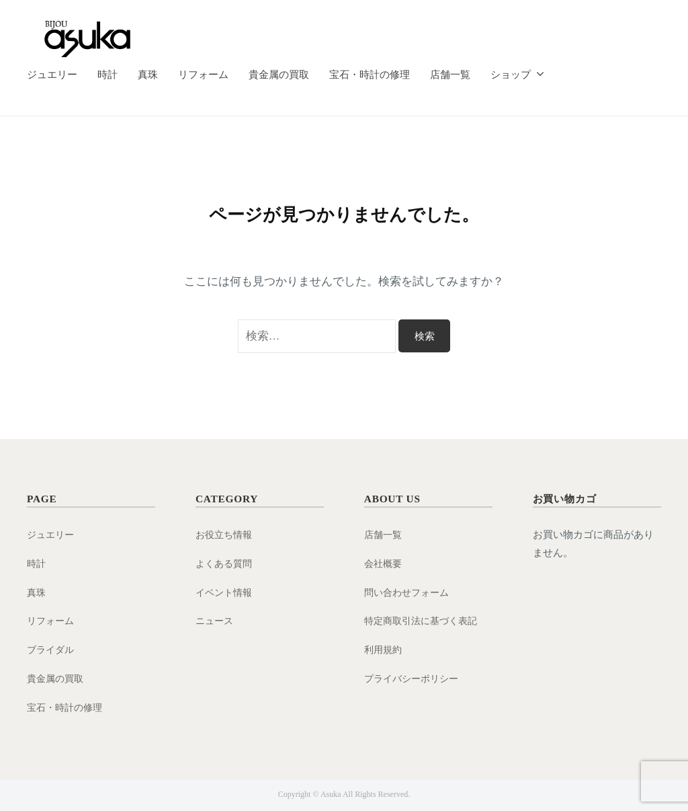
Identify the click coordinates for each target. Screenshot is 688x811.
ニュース (216, 620)
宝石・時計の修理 (369, 74)
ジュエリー (52, 74)
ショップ (510, 74)
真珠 (148, 74)
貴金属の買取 (279, 74)
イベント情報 (226, 592)
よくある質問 (226, 563)
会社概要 (384, 563)
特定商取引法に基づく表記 (424, 620)
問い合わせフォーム (409, 592)
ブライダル (52, 649)
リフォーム (203, 74)
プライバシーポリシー (414, 678)
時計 (107, 74)
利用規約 (384, 649)
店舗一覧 (450, 74)
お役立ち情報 (226, 534)
